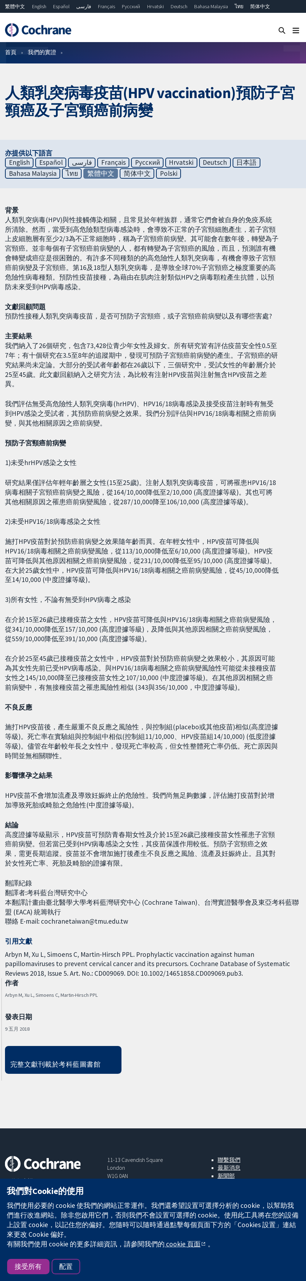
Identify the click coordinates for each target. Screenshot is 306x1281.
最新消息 (229, 1167)
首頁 (10, 52)
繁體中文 (15, 6)
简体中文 (260, 6)
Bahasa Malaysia (211, 6)
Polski (168, 173)
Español (61, 6)
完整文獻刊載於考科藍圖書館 (55, 1064)
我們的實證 (42, 52)
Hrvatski (155, 6)
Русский (131, 6)
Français (106, 6)
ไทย (239, 6)
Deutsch (179, 6)
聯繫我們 (229, 1159)
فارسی (83, 6)
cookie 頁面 (183, 1244)
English (39, 6)
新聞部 (226, 1175)
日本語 (246, 162)
